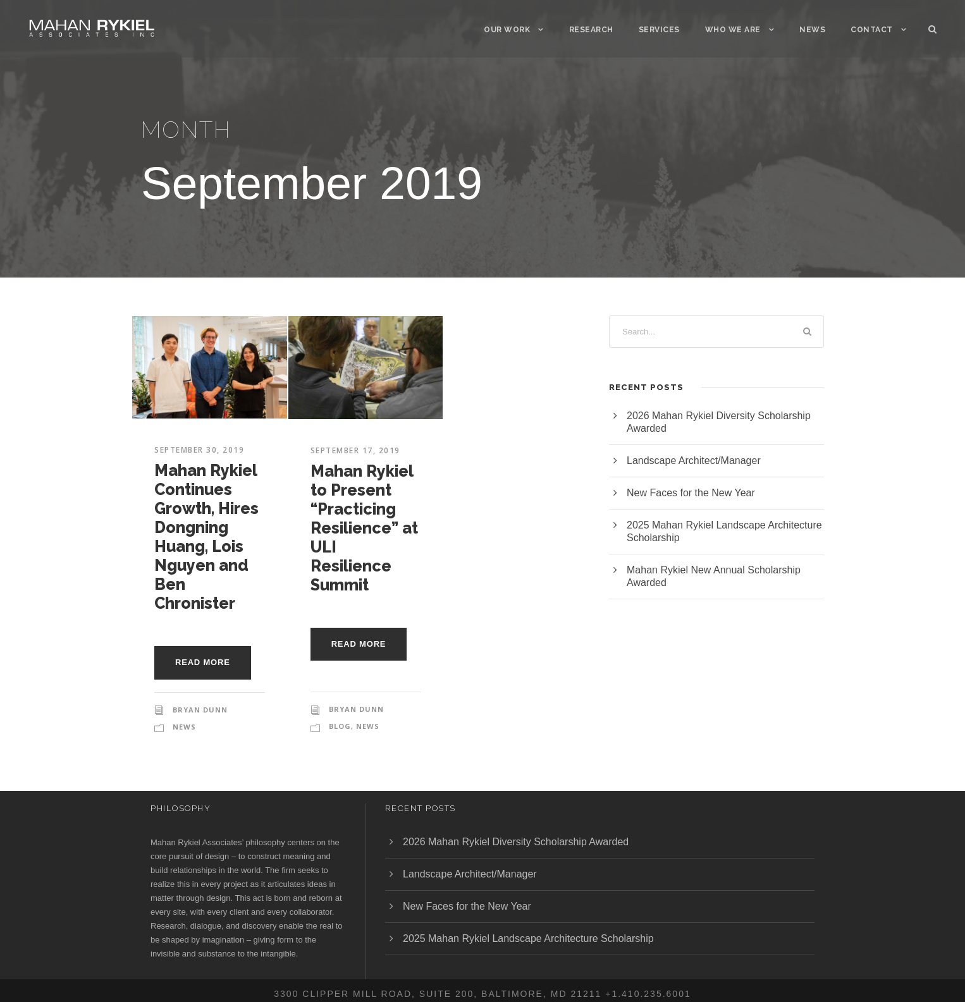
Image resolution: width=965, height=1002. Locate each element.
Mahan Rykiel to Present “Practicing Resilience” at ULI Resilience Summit (364, 527)
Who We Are (733, 29)
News (812, 29)
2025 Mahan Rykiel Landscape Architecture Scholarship (528, 938)
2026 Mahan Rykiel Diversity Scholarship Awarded (516, 841)
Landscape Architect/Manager (694, 460)
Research (591, 29)
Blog (340, 726)
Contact (872, 29)
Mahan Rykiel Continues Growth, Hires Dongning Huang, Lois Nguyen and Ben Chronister (206, 537)
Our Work (507, 29)
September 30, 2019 (199, 449)
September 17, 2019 (355, 450)
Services (659, 29)
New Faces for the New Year (691, 492)
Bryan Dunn (200, 709)
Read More (202, 662)
